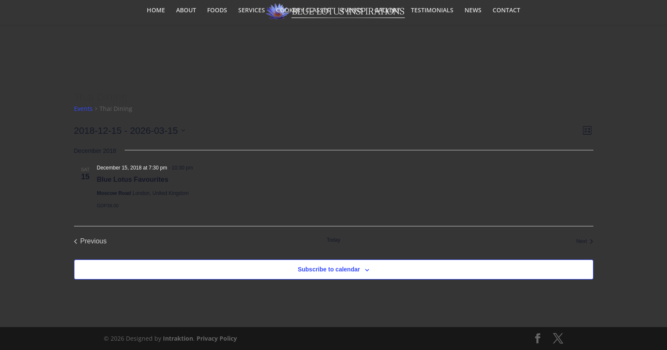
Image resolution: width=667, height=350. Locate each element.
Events (83, 108)
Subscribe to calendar (329, 269)
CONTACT (506, 10)
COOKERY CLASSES (303, 10)
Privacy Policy (217, 338)
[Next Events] (584, 241)
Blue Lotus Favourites (132, 179)
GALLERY (387, 10)
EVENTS (352, 10)
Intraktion (178, 338)
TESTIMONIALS (432, 10)
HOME (156, 10)
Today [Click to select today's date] (333, 240)
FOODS (217, 10)
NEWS (473, 10)
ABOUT (186, 10)
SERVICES (251, 10)
